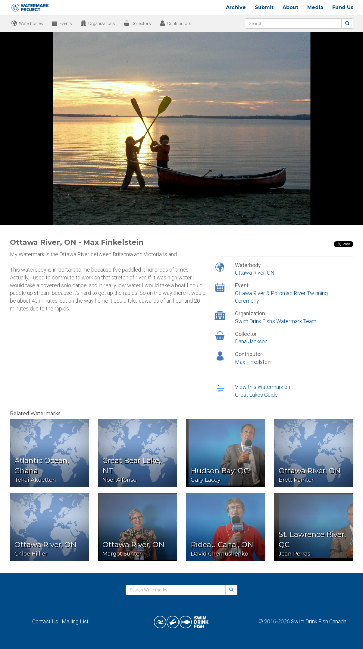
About (290, 7)
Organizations (101, 23)
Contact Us (45, 621)
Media (315, 7)
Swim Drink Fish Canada (318, 621)
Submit (264, 7)
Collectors (141, 23)
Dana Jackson (251, 341)
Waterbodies (31, 23)
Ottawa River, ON (254, 272)
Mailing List (75, 621)
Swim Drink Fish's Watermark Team (275, 321)
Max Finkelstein (253, 362)
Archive (236, 7)
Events (65, 23)
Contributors (179, 23)
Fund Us (342, 7)
